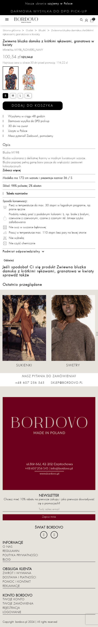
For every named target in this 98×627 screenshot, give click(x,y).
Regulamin (11, 551)
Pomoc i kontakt (17, 581)
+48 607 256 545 (30, 382)
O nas (8, 546)
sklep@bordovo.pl (67, 382)
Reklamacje (11, 586)
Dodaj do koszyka (33, 106)
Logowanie (12, 612)
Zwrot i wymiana (17, 573)
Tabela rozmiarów (15, 193)
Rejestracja (11, 608)
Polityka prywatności (20, 555)
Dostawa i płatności (19, 577)
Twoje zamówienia (18, 603)
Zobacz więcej (12, 170)
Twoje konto (14, 599)
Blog (7, 559)
